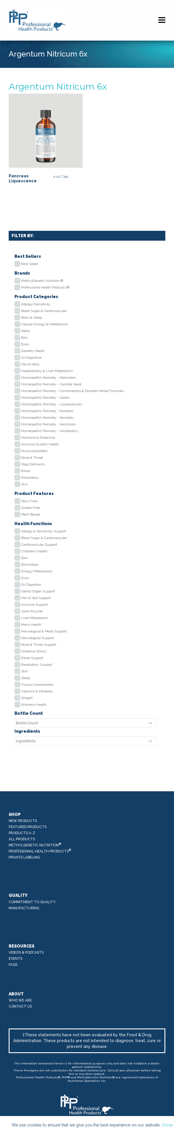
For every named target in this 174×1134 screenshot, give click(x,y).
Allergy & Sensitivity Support (43, 531)
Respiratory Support (36, 665)
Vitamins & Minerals (37, 691)
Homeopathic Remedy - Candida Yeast (51, 384)
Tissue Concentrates (37, 685)
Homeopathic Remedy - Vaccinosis (48, 424)
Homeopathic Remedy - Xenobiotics (49, 431)
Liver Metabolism (34, 618)
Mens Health (31, 625)
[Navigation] (161, 20)
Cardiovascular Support (39, 544)
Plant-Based (30, 514)
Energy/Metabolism (37, 571)
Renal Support (32, 658)
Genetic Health (33, 351)
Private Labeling (24, 857)
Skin (24, 484)
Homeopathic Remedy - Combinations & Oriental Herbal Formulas (72, 391)
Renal (25, 471)
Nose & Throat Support (38, 645)
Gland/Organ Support (38, 591)
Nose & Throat (32, 458)
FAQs (13, 965)
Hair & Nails (30, 364)
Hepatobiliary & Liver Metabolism (47, 371)
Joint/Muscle (31, 611)
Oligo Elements (33, 464)
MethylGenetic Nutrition (35, 844)
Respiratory (30, 478)
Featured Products (28, 827)
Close (167, 1125)
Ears (24, 337)
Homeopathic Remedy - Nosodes (47, 411)
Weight (27, 698)
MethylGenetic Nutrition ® (42, 281)
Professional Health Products (40, 850)
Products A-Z (22, 833)
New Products (23, 821)
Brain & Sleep (31, 317)
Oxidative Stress (33, 651)
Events (15, 959)
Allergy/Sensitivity (36, 304)
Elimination (29, 565)
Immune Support (34, 605)
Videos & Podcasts (26, 952)
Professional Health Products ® (45, 287)
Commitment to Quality (32, 902)
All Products (22, 839)
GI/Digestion (31, 585)
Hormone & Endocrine (38, 438)
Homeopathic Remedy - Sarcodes (47, 418)
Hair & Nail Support (36, 598)
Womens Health (34, 705)
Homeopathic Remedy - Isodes (45, 397)
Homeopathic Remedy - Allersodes (48, 377)
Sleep (25, 678)
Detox (25, 331)
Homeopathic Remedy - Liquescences (51, 404)
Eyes (25, 344)
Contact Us (20, 1006)
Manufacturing (24, 908)
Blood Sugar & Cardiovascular (44, 311)
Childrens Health (34, 551)
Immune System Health (40, 444)
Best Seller (29, 264)
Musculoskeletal (34, 451)
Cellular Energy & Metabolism (44, 324)
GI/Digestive (31, 357)
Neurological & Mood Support (44, 631)
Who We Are (20, 1000)
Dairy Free (29, 501)
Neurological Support (37, 638)
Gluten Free (30, 508)
